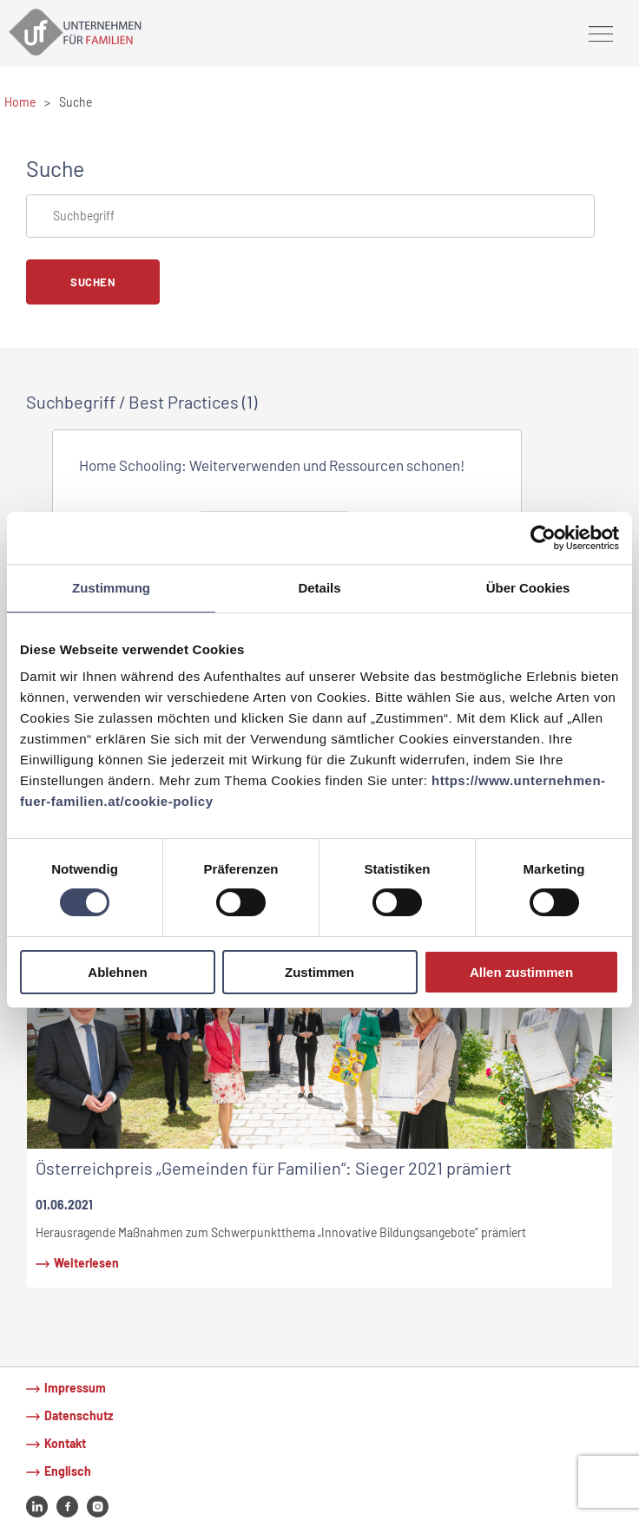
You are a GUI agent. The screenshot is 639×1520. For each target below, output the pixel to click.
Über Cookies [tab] (528, 587)
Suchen (92, 282)
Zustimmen (319, 972)
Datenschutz (78, 1415)
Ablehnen (117, 972)
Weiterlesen (86, 1262)
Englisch (67, 1471)
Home (20, 102)
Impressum (75, 1387)
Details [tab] (319, 587)
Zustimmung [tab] (111, 587)
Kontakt (65, 1443)
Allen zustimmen (521, 972)
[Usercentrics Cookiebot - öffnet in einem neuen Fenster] (543, 538)
